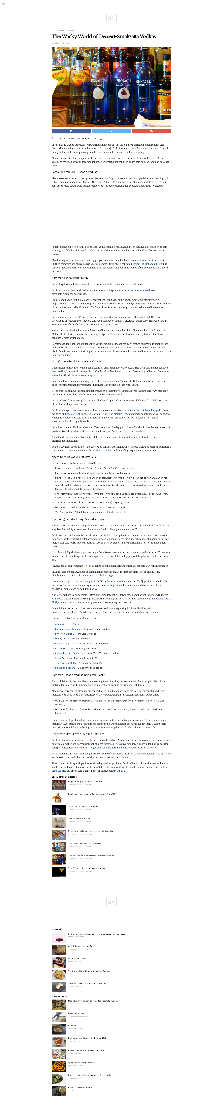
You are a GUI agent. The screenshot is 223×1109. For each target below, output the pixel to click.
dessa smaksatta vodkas (140, 290)
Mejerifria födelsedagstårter (81, 946)
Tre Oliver (60, 502)
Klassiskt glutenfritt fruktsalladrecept (86, 1050)
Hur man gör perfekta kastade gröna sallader (90, 1075)
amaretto (131, 581)
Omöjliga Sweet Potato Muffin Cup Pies (87, 983)
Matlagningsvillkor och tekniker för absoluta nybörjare (94, 1001)
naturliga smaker (92, 375)
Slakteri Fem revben (77, 958)
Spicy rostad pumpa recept (81, 1062)
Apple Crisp (61, 624)
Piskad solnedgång (65, 667)
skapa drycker (104, 450)
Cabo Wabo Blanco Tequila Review (85, 843)
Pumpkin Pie (160, 485)
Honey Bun (61, 638)
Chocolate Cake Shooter (78, 414)
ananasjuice (87, 575)
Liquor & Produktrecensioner (63, 31)
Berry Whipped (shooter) (68, 629)
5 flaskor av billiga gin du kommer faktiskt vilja (90, 831)
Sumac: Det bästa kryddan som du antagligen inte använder (97, 934)
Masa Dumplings (76, 1013)
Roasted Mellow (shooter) (69, 653)
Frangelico (158, 581)
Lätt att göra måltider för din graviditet (87, 1038)
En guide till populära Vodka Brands (85, 781)
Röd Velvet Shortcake (66, 648)
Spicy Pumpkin (63, 658)
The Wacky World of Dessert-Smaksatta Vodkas (91, 856)
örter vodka (58, 371)
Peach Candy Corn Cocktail (70, 643)
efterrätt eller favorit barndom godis (141, 410)
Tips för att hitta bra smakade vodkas (86, 868)
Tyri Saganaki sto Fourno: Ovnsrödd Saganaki (89, 971)
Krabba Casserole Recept (80, 1087)
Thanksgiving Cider (65, 663)
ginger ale (90, 581)
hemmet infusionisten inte (145, 264)
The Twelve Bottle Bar (79, 818)
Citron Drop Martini (111, 414)
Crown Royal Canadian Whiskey (83, 806)
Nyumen (72, 1025)
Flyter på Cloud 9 (64, 633)
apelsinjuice (111, 585)
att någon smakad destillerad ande (105, 747)
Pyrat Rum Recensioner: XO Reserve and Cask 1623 (92, 794)
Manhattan (120, 770)
